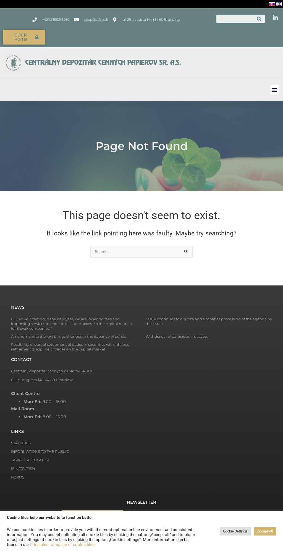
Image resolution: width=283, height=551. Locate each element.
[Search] (259, 19)
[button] (274, 89)
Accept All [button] (265, 531)
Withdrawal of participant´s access (177, 336)
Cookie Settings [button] (235, 531)
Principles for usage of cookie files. (63, 544)
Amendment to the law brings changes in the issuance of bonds (68, 336)
